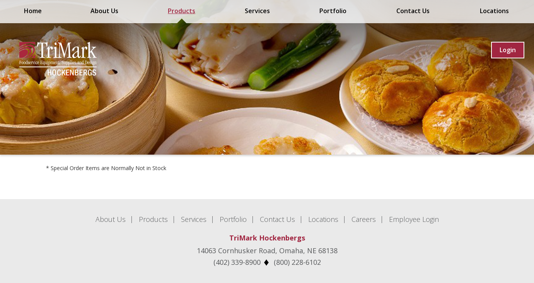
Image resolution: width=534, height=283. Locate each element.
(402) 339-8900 (237, 262)
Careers (363, 219)
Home (33, 11)
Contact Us (413, 11)
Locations (494, 11)
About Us (104, 11)
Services (257, 11)
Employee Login (414, 219)
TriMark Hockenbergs (267, 237)
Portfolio (332, 11)
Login (508, 50)
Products (181, 11)
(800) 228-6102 (297, 262)
